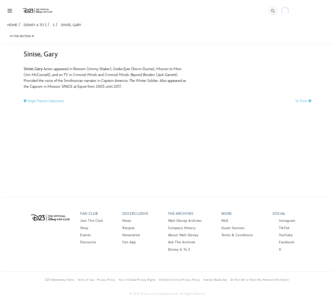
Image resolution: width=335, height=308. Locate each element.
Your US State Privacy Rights (137, 279)
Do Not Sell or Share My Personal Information (259, 279)
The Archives (180, 213)
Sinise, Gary (71, 25)
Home (12, 25)
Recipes (128, 228)
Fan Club (89, 213)
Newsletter (131, 235)
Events (85, 235)
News (126, 221)
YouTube (286, 235)
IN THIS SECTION (20, 36)
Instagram (287, 221)
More (226, 213)
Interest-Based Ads (215, 279)
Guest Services (233, 228)
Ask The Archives (182, 242)
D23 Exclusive (135, 213)
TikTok (284, 228)
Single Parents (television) (44, 101)
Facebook (286, 242)
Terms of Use (86, 279)
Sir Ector (303, 101)
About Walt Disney (183, 235)
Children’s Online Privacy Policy (179, 279)
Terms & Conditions (237, 235)
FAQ (224, 221)
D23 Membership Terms (60, 279)
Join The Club (91, 221)
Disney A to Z (35, 25)
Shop (84, 228)
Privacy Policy (106, 279)
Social (279, 213)
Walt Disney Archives (185, 221)
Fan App (129, 242)
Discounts (88, 242)
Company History (182, 228)
